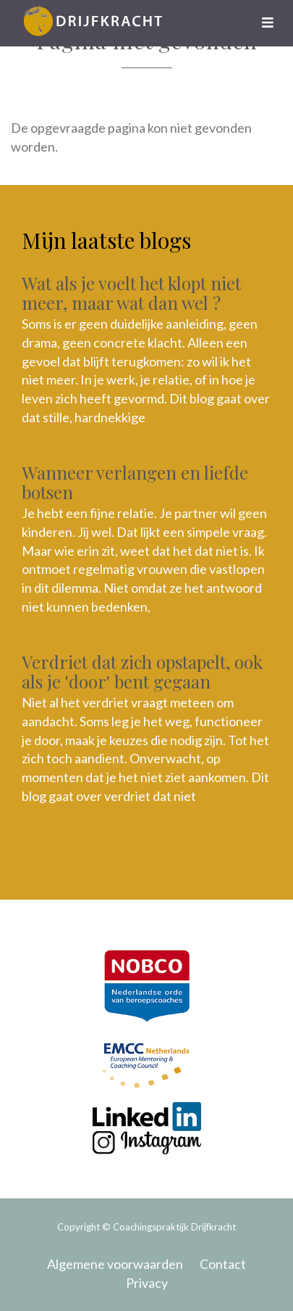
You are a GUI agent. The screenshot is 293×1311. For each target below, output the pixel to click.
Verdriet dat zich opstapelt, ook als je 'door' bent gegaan (142, 671)
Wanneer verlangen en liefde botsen (135, 482)
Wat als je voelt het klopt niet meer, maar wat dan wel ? (131, 292)
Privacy (147, 1283)
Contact (223, 1264)
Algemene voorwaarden (115, 1264)
